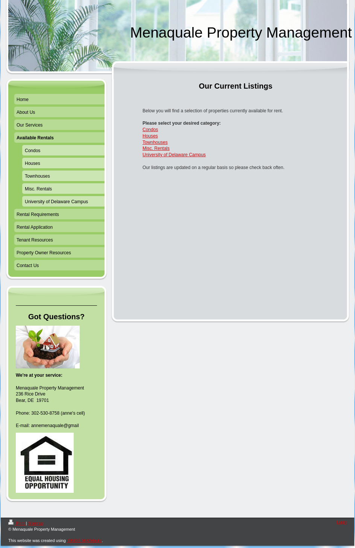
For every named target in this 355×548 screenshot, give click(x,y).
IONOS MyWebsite (84, 540)
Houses (150, 136)
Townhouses (155, 142)
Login (342, 522)
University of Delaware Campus (174, 154)
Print (17, 523)
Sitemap (35, 523)
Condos (150, 129)
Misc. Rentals (156, 148)
